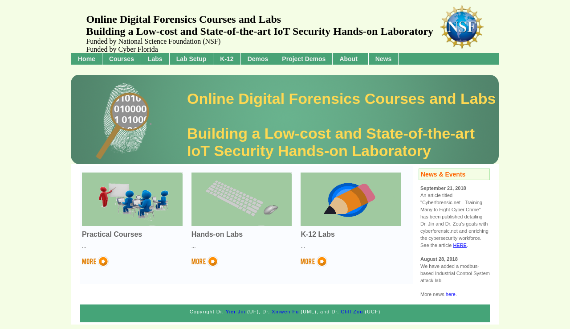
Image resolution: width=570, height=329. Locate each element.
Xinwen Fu (285, 311)
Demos (258, 58)
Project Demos (304, 58)
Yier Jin (235, 311)
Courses (121, 58)
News (383, 58)
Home (86, 58)
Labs (155, 58)
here (451, 294)
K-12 (226, 58)
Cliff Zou (352, 311)
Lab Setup (191, 58)
